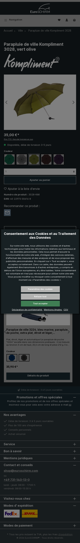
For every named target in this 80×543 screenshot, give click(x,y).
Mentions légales (53, 309)
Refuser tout (40, 296)
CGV (66, 309)
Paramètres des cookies (40, 289)
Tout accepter (40, 303)
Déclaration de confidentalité (27, 309)
